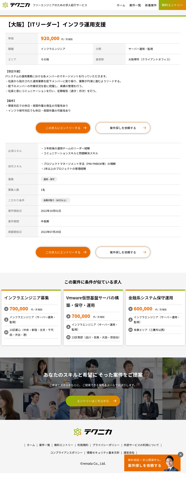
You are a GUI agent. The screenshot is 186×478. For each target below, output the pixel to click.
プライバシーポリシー (106, 445)
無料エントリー (63, 445)
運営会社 (129, 452)
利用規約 (82, 445)
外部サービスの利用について (141, 445)
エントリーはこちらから (93, 401)
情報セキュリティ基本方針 (103, 452)
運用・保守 (49, 179)
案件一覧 (135, 5)
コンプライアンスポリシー (66, 452)
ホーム (121, 5)
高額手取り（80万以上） (56, 200)
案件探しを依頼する (123, 128)
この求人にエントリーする (63, 128)
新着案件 (151, 5)
